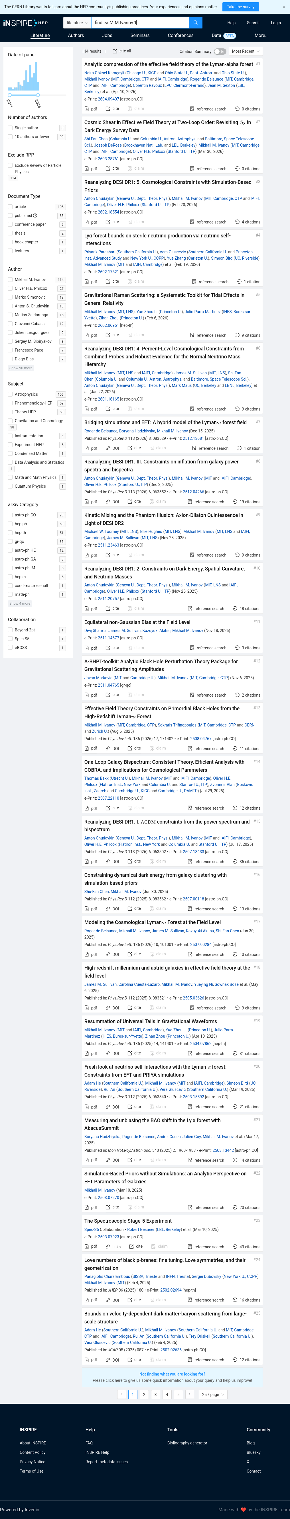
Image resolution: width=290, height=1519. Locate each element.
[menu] (247, 23)
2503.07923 (108, 1237)
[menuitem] (232, 23)
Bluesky (253, 1452)
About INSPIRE (33, 1443)
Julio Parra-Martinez (203, 311)
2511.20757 (108, 598)
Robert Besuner (141, 1229)
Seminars (140, 35)
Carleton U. (198, 258)
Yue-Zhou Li (147, 311)
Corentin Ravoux (147, 85)
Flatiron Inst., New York (120, 784)
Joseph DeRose (108, 145)
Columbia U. (121, 139)
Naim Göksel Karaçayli (104, 73)
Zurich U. (100, 731)
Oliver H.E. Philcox (149, 151)
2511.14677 (108, 638)
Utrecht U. (120, 778)
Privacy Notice (32, 1462)
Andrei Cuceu (169, 1136)
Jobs (107, 35)
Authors (76, 35)
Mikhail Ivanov (97, 79)
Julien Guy (191, 1136)
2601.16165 (108, 399)
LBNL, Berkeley (238, 385)
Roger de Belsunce (206, 79)
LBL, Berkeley (183, 145)
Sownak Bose (227, 984)
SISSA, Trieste (145, 1276)
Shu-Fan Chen (96, 891)
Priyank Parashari (99, 252)
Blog (251, 1443)
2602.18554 (108, 212)
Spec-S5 (91, 1229)
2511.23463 (108, 545)
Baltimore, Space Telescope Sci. (219, 379)
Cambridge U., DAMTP (178, 791)
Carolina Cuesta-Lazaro (139, 984)
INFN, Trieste (177, 1276)
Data (216, 35)
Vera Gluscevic (173, 252)
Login (276, 22)
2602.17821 (108, 272)
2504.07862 (201, 1043)
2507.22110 (108, 798)
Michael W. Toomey (101, 531)
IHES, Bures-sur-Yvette (122, 1036)
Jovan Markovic (98, 678)
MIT (121, 264)
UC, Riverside (246, 258)
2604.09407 (108, 99)
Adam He (92, 1083)
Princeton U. (171, 311)
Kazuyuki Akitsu (157, 630)
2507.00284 (201, 944)
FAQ (89, 1443)
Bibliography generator (187, 1443)
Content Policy (32, 1452)
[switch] (220, 51)
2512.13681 (193, 438)
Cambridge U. (142, 678)
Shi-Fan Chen (96, 139)
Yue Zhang (176, 258)
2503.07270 (108, 1197)
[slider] (10, 95)
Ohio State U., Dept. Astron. (189, 73)
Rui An (109, 1089)
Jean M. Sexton (221, 85)
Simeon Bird (221, 258)
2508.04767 (201, 738)
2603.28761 (108, 159)
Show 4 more (19, 603)
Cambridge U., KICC (132, 791)
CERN (249, 725)
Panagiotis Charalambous (107, 1276)
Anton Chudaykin (99, 198)
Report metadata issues (107, 1462)
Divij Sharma (95, 630)
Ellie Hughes (151, 531)
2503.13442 (223, 1150)
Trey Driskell (199, 1336)
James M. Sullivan (191, 373)
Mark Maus (182, 385)
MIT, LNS (125, 311)
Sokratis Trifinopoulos (177, 725)
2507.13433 (193, 851)
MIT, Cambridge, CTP (130, 79)
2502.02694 (171, 1290)
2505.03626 (193, 998)
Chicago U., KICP (141, 73)
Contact (254, 1471)
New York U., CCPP (147, 258)
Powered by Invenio (19, 1509)
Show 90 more (21, 368)
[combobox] (140, 22)
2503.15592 (193, 1097)
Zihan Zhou (109, 318)
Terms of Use (31, 1471)
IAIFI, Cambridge (172, 79)
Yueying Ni (203, 984)
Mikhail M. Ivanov (213, 145)
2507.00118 (193, 899)
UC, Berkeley (205, 385)
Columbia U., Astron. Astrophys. (168, 139)
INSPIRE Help (97, 1452)
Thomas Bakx (96, 778)
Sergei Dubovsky (206, 1276)
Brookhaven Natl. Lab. (143, 145)
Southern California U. (137, 252)
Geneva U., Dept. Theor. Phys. (143, 198)
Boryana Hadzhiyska (137, 431)
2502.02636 (171, 1350)
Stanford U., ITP (181, 151)
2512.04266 (193, 492)
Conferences (181, 35)
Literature (40, 35)
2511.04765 (108, 685)
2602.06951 (108, 325)
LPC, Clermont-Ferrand (184, 85)
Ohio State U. (233, 73)
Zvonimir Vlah (222, 784)
